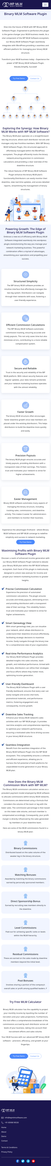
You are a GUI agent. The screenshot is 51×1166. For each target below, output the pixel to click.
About (3, 1132)
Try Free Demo (19, 78)
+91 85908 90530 (12, 1122)
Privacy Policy (6, 1152)
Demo (3, 1136)
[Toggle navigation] (45, 5)
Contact (4, 1141)
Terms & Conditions (9, 1147)
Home (3, 1127)
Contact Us (34, 78)
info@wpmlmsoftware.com (16, 1117)
